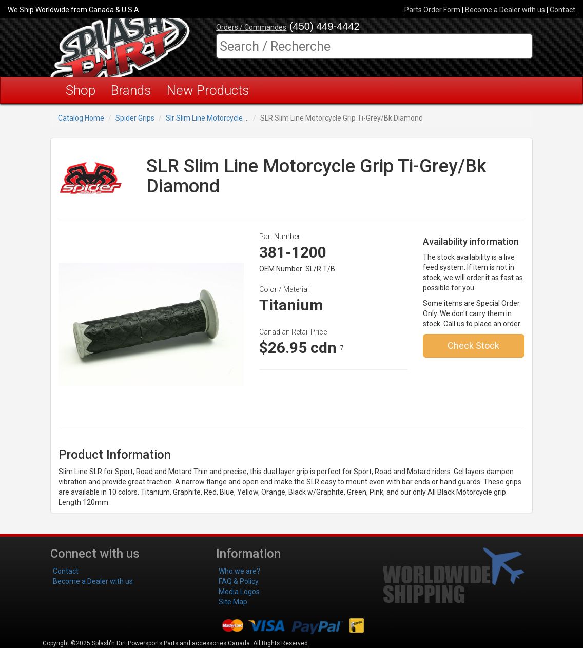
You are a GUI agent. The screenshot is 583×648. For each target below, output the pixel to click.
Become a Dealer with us (505, 10)
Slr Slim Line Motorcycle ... (207, 118)
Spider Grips (134, 118)
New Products (208, 90)
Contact (562, 10)
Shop (80, 90)
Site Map (233, 602)
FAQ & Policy (239, 581)
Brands (131, 90)
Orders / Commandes (251, 27)
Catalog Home (81, 118)
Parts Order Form (432, 10)
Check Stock (473, 345)
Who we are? (239, 571)
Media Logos (239, 591)
